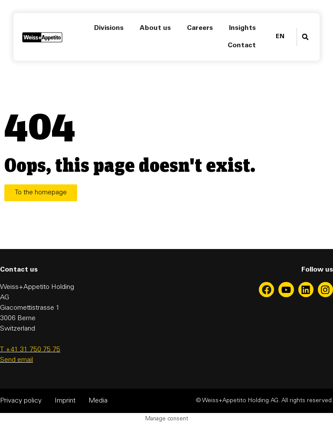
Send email (16, 360)
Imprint (65, 400)
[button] (305, 37)
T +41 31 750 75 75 (30, 349)
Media (98, 400)
